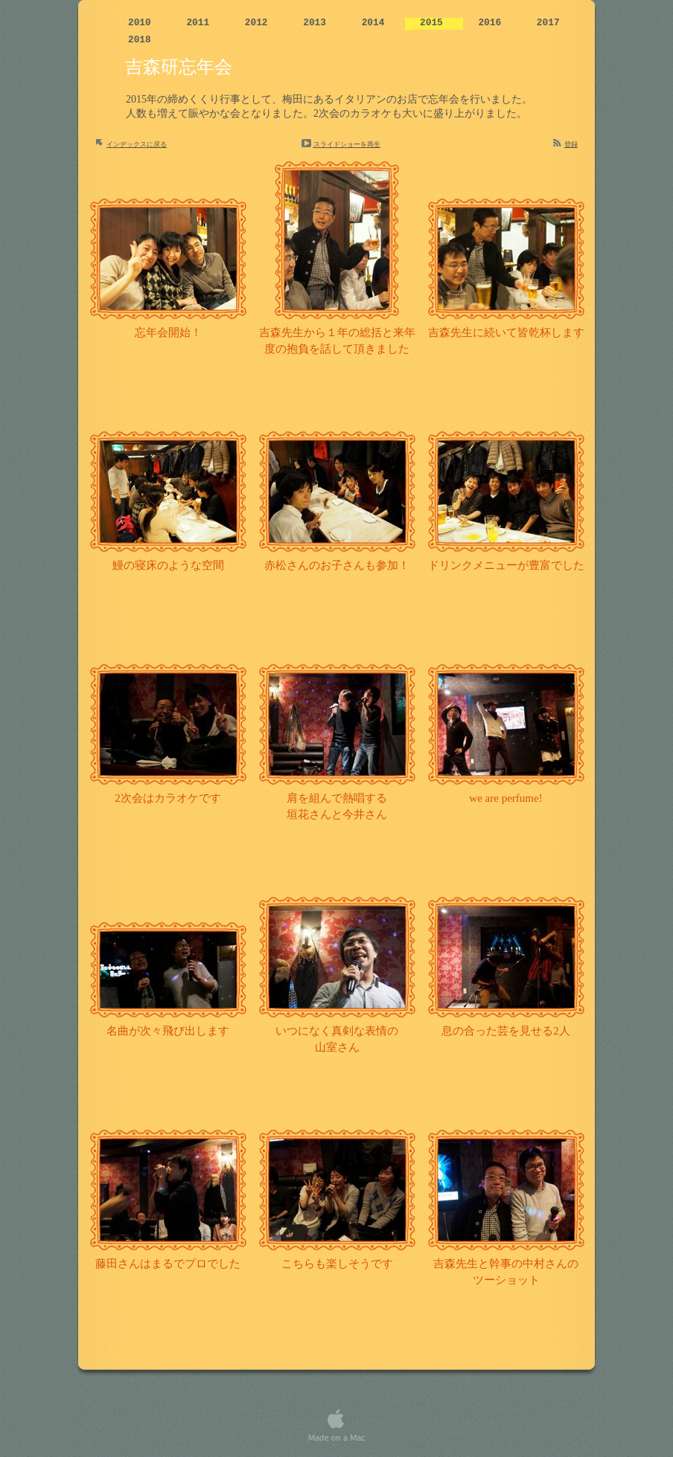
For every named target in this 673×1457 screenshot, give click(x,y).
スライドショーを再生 (346, 144)
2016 (492, 22)
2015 (434, 22)
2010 (142, 22)
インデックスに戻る (136, 144)
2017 (548, 22)
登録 (571, 144)
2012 (259, 22)
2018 (139, 39)
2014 (376, 22)
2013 (317, 22)
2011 (200, 22)
